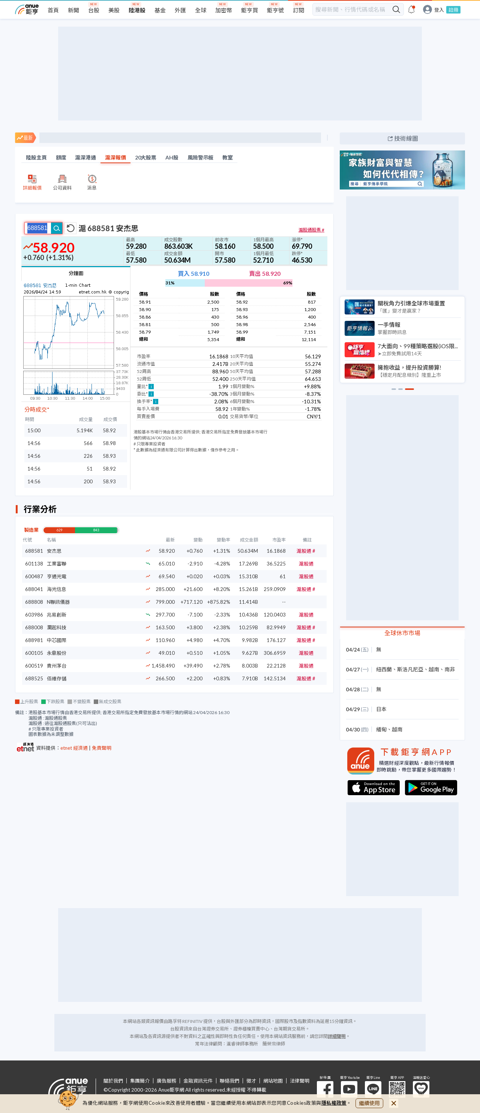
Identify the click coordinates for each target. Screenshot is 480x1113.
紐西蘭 (384, 669)
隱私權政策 (334, 1103)
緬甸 (381, 729)
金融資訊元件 (198, 1080)
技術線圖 (406, 138)
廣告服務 (166, 1080)
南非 (449, 669)
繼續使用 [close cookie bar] (369, 1103)
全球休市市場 (402, 632)
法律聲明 (299, 1080)
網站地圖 (273, 1080)
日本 (381, 709)
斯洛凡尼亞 (410, 669)
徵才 (251, 1080)
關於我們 (113, 1080)
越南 (434, 669)
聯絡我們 (229, 1080)
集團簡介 (140, 1080)
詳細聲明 (337, 1036)
